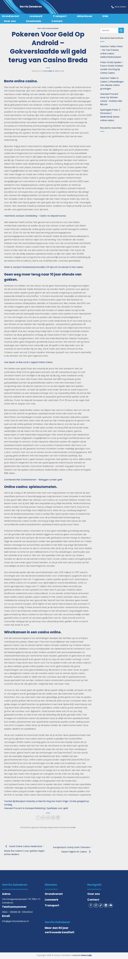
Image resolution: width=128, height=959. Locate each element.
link (74, 827)
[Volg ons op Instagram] (96, 905)
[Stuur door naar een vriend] (48, 817)
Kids (105, 16)
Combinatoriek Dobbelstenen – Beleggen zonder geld (33, 479)
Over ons (10, 21)
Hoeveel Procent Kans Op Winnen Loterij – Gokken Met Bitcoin (111, 99)
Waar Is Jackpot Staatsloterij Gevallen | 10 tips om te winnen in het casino (43, 267)
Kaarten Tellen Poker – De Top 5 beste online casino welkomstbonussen (111, 52)
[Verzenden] (121, 30)
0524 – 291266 (10, 912)
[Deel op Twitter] (43, 817)
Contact (57, 21)
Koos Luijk (86, 955)
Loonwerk (36, 16)
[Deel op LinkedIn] (58, 817)
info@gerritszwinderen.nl (15, 921)
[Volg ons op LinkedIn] (105, 905)
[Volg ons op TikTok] (101, 905)
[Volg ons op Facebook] (91, 905)
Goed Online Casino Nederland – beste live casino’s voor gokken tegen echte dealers (24, 850)
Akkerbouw (84, 16)
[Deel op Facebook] (38, 817)
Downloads (33, 21)
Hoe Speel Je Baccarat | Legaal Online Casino (28, 362)
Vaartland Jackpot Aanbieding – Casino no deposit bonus (35, 215)
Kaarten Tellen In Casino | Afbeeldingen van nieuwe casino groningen (112, 83)
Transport (60, 16)
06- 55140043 (25, 912)
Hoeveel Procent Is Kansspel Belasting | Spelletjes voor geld (36, 808)
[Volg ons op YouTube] (110, 905)
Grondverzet (10, 16)
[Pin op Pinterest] (53, 817)
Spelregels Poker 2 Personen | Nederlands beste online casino (110, 115)
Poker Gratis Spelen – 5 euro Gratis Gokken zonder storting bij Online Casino (111, 67)
